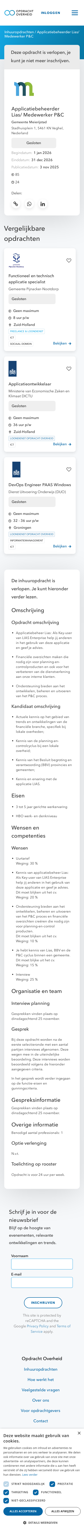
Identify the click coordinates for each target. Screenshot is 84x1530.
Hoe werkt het (41, 1380)
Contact (40, 1421)
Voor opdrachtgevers (40, 1411)
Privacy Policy (38, 1326)
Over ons (40, 1400)
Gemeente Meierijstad (29, 122)
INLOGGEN (50, 13)
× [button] (79, 1433)
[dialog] (42, 1479)
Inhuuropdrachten (19, 32)
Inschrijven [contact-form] (43, 1303)
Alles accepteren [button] (23, 1511)
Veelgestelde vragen (41, 1390)
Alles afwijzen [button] (63, 1511)
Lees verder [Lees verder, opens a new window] (30, 1475)
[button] (42, 1522)
